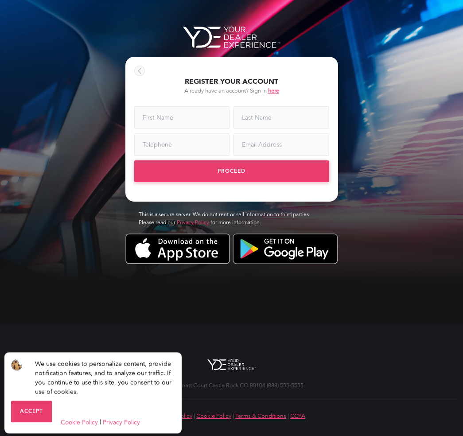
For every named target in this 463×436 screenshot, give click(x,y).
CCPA (297, 416)
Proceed (231, 171)
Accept (31, 412)
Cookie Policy (213, 416)
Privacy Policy (193, 222)
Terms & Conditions (260, 416)
